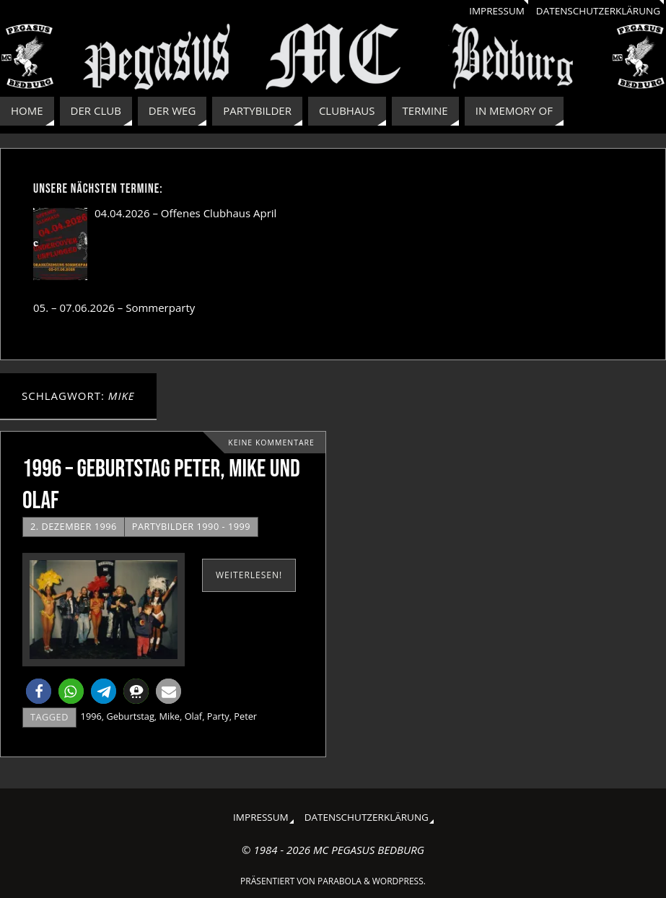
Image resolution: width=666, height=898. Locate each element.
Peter (245, 716)
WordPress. (399, 881)
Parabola (339, 881)
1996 (91, 716)
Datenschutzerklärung (598, 10)
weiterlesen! (249, 575)
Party (218, 716)
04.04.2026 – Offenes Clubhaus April (185, 213)
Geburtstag (130, 716)
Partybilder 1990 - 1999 (191, 526)
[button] (38, 691)
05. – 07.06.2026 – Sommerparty (114, 307)
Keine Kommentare (271, 442)
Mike (169, 716)
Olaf (194, 716)
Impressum (497, 10)
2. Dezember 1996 (73, 526)
